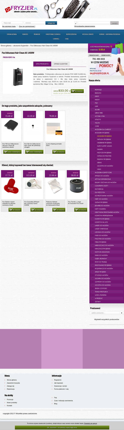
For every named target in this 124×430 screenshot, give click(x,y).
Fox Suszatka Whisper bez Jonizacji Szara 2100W (31, 203)
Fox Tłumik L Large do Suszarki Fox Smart (75, 202)
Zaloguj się (10, 386)
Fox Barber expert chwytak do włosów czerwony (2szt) (8, 203)
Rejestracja (10, 389)
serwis (99, 162)
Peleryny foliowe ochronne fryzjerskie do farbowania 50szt (53, 203)
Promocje (37, 34)
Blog (55, 403)
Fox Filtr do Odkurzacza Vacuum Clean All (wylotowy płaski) (10, 145)
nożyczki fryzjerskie (104, 152)
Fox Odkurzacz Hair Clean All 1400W (44, 46)
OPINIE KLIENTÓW (61, 64)
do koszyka (77, 91)
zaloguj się (51, 23)
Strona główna (12, 34)
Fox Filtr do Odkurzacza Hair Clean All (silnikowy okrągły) (32, 145)
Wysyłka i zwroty (88, 34)
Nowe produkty (12, 402)
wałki (99, 169)
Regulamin (57, 380)
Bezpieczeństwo (71, 34)
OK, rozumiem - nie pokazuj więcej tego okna (62, 427)
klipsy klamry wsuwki (104, 146)
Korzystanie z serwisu (53, 34)
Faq (55, 397)
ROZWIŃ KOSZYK (106, 55)
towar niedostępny (12, 152)
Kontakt (9, 405)
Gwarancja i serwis (60, 386)
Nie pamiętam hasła (9, 26)
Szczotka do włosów (105, 166)
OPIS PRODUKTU (42, 64)
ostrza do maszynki (104, 156)
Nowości (25, 34)
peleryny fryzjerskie (104, 159)
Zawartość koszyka (13, 383)
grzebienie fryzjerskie (104, 143)
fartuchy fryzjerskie (104, 139)
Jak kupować (58, 383)
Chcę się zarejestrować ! (27, 26)
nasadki (100, 149)
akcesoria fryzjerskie (20, 46)
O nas (67, 39)
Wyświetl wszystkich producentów (106, 319)
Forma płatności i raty (61, 389)
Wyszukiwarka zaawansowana (84, 26)
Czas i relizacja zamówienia (63, 400)
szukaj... (114, 23)
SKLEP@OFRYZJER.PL (99, 73)
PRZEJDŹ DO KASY (94, 55)
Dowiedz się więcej (90, 423)
